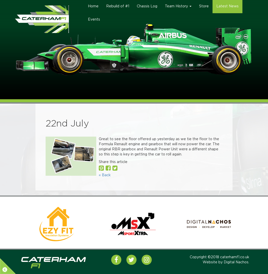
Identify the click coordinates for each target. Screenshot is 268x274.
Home (93, 6)
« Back (105, 175)
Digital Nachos (236, 262)
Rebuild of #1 (117, 6)
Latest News (227, 6)
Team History (178, 6)
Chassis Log (147, 6)
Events (94, 19)
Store (204, 6)
